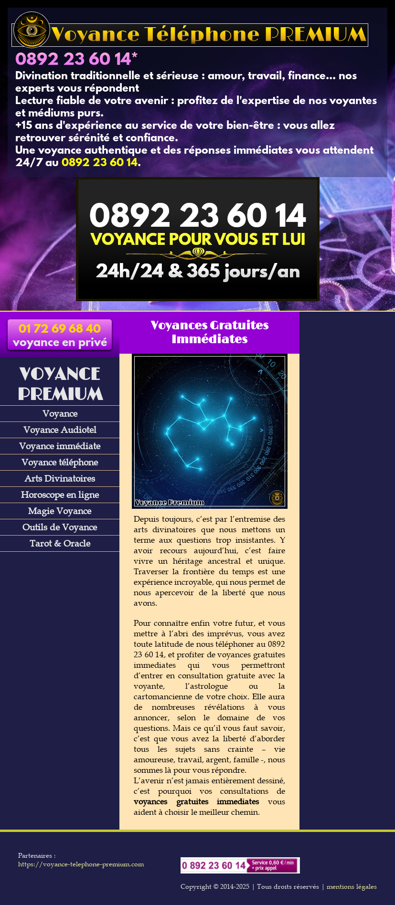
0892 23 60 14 (73, 60)
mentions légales (352, 886)
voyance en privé (60, 336)
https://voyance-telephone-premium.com (81, 864)
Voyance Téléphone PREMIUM (189, 35)
